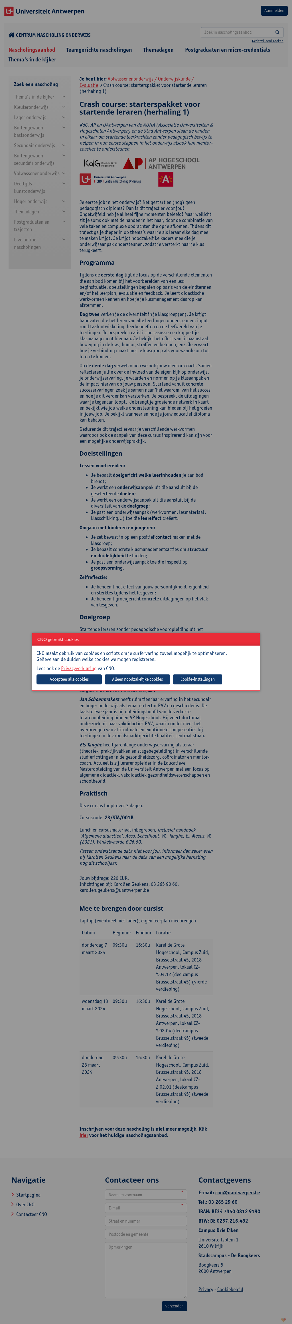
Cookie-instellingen (198, 679)
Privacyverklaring (79, 668)
